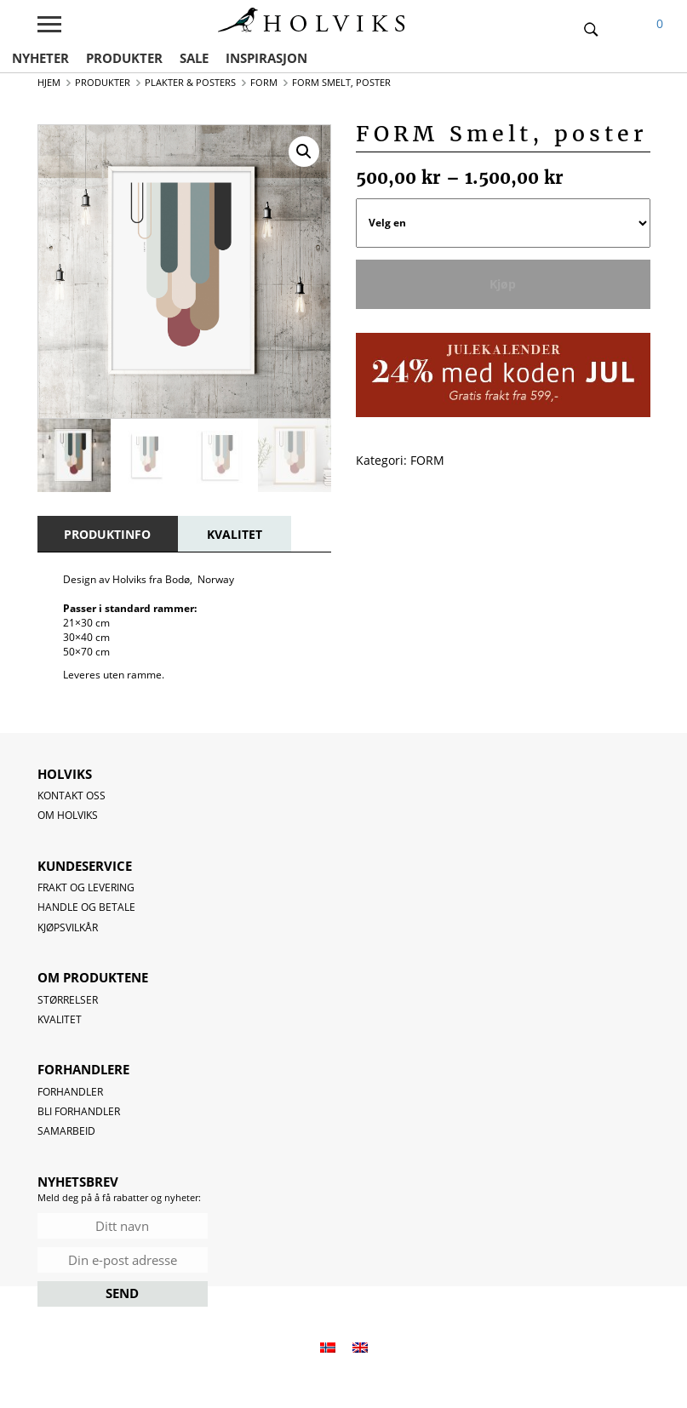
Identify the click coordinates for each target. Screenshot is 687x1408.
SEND (122, 1293)
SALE (194, 57)
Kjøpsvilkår (67, 927)
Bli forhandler (78, 1111)
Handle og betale (86, 907)
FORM (427, 460)
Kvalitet (59, 1019)
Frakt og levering (86, 887)
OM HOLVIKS (67, 815)
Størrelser (67, 1000)
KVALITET (234, 534)
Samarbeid (66, 1131)
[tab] (107, 534)
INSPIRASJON (266, 57)
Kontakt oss (71, 795)
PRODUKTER (124, 57)
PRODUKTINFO (107, 534)
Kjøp (502, 284)
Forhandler (70, 1092)
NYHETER (40, 57)
